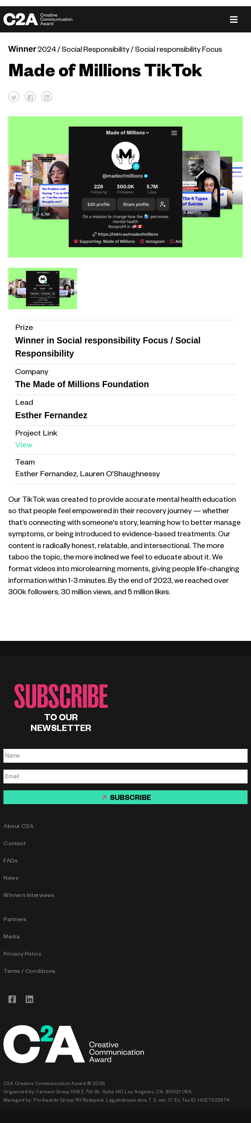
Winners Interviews (28, 896)
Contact (14, 844)
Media (11, 938)
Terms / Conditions (29, 972)
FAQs (10, 862)
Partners (15, 920)
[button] (13, 96)
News (10, 879)
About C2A (18, 827)
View (23, 446)
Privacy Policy (22, 955)
